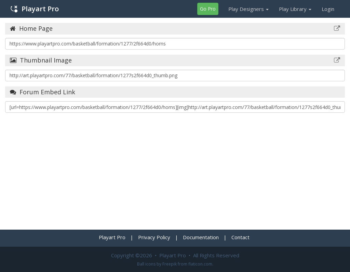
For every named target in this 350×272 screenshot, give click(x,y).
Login (328, 8)
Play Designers (248, 8)
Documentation (201, 237)
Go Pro (208, 8)
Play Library (295, 8)
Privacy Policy (154, 237)
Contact (240, 237)
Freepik (169, 264)
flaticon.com (200, 264)
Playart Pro (35, 8)
